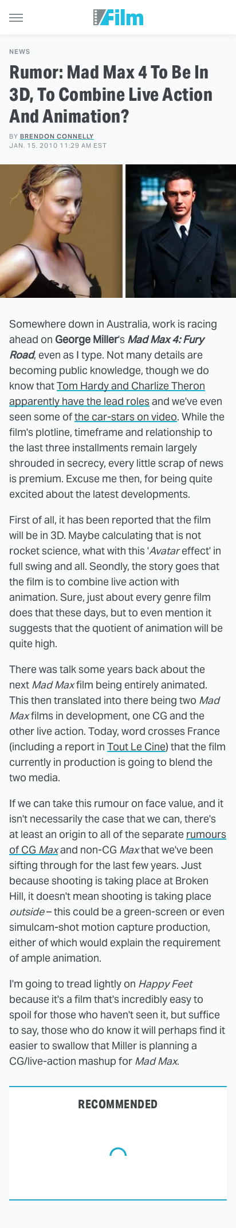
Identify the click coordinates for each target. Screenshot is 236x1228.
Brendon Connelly (57, 136)
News (19, 52)
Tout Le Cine (136, 746)
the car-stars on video (125, 416)
